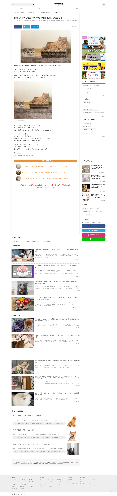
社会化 (102, 211)
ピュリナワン (95, 477)
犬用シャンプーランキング (98, 486)
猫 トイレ (95, 479)
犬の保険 (31, 486)
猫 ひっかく (70, 481)
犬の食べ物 (22, 479)
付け (96, 211)
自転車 (85, 215)
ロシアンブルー (87, 126)
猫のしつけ (42, 479)
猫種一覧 (103, 136)
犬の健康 (13, 481)
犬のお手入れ (32, 481)
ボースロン (86, 92)
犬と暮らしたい (32, 479)
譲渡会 (91, 215)
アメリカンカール (87, 133)
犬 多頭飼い (70, 477)
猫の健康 (41, 481)
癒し (58, 8)
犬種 (84, 208)
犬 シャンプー (71, 486)
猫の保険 (50, 486)
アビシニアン (97, 133)
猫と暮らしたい (60, 479)
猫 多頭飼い (82, 477)
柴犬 (81, 481)
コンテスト (96, 8)
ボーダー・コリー (94, 85)
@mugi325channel (28, 155)
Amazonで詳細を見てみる (45, 187)
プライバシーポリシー (37, 494)
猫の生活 (50, 484)
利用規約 (29, 494)
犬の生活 (31, 484)
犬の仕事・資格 (15, 488)
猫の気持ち (50, 481)
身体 (90, 211)
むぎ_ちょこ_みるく (17, 241)
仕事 (97, 215)
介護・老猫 (42, 486)
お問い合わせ (24, 494)
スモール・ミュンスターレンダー (90, 109)
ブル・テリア (86, 102)
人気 (21, 8)
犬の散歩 (13, 484)
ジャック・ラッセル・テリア (89, 106)
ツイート (27, 26)
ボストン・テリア (92, 89)
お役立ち (40, 8)
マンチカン (95, 483)
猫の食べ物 (50, 479)
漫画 (77, 8)
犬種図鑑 (103, 116)
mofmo (58, 4)
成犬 (97, 208)
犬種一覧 (103, 95)
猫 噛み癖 (70, 479)
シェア (18, 26)
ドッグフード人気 (84, 486)
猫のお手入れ (60, 481)
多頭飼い (90, 208)
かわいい (27, 241)
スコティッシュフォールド (50, 241)
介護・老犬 (22, 486)
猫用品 (58, 484)
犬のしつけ (14, 479)
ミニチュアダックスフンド (73, 483)
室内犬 (85, 211)
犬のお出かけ (23, 484)
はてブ (35, 26)
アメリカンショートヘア (85, 483)
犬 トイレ (82, 479)
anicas (19, 153)
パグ (84, 89)
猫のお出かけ (42, 484)
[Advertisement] (45, 211)
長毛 (39, 241)
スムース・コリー (99, 112)
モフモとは (49, 494)
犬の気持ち (22, 481)
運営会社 (44, 494)
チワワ (94, 481)
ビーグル (85, 85)
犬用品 (13, 486)
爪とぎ (34, 241)
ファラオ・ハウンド (88, 112)
